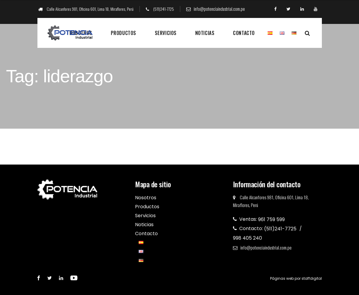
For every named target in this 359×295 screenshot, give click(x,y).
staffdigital (312, 278)
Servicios (166, 33)
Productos (123, 33)
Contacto (244, 33)
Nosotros (145, 197)
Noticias (204, 33)
